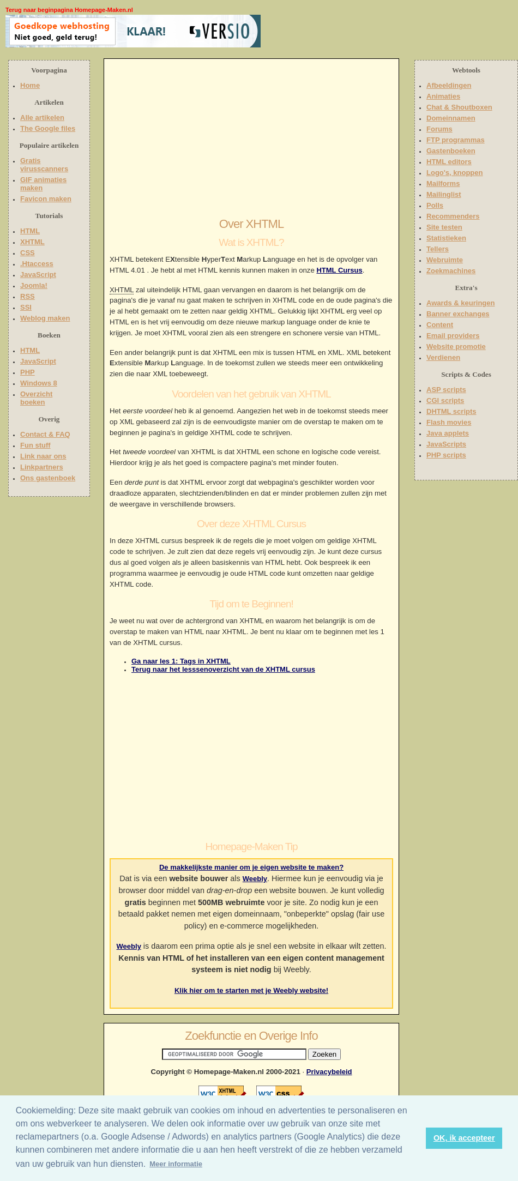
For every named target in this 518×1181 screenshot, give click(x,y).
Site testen (444, 227)
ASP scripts (446, 389)
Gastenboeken (450, 151)
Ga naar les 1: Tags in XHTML (181, 661)
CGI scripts (445, 400)
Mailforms (443, 183)
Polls (434, 205)
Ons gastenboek (47, 478)
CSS (27, 253)
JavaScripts (446, 444)
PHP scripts (446, 455)
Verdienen (443, 357)
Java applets (447, 433)
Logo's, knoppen (454, 172)
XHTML (32, 242)
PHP (27, 372)
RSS (27, 296)
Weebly (255, 879)
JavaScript (38, 274)
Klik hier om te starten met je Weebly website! (251, 990)
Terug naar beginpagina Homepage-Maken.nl (69, 10)
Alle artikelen (42, 117)
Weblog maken (45, 318)
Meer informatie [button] (175, 1164)
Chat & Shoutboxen (459, 107)
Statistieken (446, 238)
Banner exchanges (458, 314)
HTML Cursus (339, 270)
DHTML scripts (451, 411)
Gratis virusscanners (44, 164)
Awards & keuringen (460, 303)
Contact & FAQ (45, 434)
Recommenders (453, 216)
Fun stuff (35, 445)
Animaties (443, 96)
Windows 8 (38, 383)
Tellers (437, 249)
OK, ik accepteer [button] (464, 1138)
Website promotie (456, 346)
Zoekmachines (450, 271)
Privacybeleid (329, 1072)
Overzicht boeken (36, 398)
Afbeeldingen (448, 85)
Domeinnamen (450, 118)
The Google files (47, 128)
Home (30, 85)
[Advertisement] (331, 31)
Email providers (453, 336)
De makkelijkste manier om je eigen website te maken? (251, 867)
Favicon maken (45, 199)
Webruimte (444, 260)
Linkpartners (41, 467)
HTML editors (449, 162)
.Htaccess (36, 264)
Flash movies (448, 422)
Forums (439, 129)
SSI (26, 307)
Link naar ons (43, 456)
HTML (30, 231)
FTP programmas (455, 140)
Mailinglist (443, 194)
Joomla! (33, 285)
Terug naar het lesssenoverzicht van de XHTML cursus (223, 669)
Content (439, 325)
